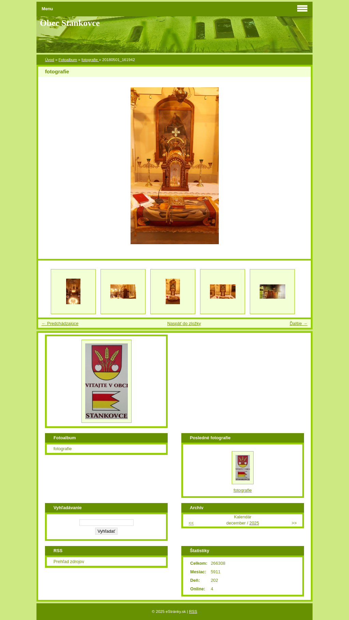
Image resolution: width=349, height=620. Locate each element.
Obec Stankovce (70, 23)
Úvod (49, 60)
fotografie (90, 60)
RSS (193, 611)
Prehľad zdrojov (69, 561)
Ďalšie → (298, 323)
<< (191, 523)
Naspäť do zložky (184, 323)
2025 (254, 523)
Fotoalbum (68, 60)
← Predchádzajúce (60, 323)
